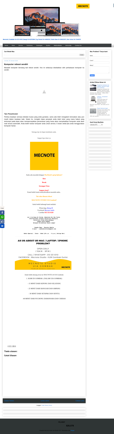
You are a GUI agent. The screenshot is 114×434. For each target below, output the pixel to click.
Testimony (30, 45)
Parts (13, 45)
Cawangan (39, 45)
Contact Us (78, 45)
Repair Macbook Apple (102, 108)
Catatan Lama (80, 400)
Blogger (72, 430)
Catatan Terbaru (9, 400)
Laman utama (45, 400)
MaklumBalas (58, 45)
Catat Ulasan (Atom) (47, 405)
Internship (68, 45)
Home (6, 45)
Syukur (48, 45)
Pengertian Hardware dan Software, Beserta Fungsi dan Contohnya (103, 86)
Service (20, 45)
